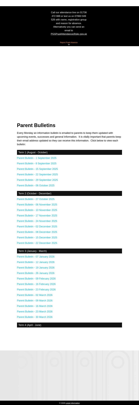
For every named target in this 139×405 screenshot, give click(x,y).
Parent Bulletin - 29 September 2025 (37, 180)
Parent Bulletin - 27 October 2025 (35, 199)
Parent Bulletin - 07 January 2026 (35, 256)
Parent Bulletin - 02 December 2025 (37, 226)
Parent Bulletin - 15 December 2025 (37, 237)
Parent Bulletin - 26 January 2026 (35, 273)
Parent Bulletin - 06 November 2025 (37, 204)
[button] (69, 44)
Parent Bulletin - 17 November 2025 (37, 215)
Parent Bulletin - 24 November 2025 (37, 221)
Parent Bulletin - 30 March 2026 (35, 317)
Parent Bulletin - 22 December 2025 (37, 243)
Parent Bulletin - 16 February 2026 (36, 284)
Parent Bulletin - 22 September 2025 (37, 174)
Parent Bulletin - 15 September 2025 (37, 169)
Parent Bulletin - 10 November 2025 (37, 210)
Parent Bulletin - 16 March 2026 (35, 306)
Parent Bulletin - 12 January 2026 (35, 262)
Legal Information (73, 403)
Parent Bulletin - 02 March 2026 (35, 295)
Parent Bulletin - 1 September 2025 (36, 158)
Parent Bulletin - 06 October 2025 (35, 185)
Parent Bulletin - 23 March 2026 (35, 311)
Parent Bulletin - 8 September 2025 (36, 163)
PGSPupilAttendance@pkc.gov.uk (69, 34)
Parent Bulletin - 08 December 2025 (37, 232)
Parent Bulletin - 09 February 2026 (36, 278)
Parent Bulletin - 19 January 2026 (35, 267)
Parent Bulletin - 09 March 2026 (35, 300)
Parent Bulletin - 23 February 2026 (36, 289)
